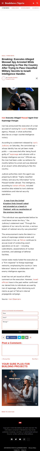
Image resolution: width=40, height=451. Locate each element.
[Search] (37, 3)
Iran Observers (15, 299)
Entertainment (25, 8)
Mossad (24, 118)
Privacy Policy (32, 448)
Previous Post (6, 359)
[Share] (36, 78)
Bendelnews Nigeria (14, 3)
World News (15, 8)
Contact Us (17, 450)
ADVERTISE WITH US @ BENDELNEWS (15, 448)
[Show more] (30, 337)
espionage (14, 154)
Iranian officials (18, 185)
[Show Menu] (2, 3)
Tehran (23, 240)
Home (3, 55)
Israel (23, 129)
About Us (23, 450)
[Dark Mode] (33, 3)
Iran (3, 118)
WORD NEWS (10, 55)
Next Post (34, 359)
